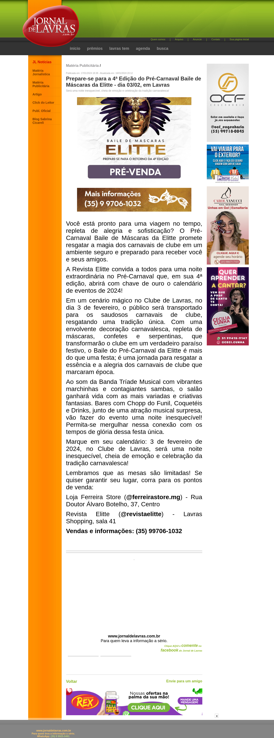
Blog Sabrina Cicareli (42, 120)
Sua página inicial (239, 39)
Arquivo (179, 39)
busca (162, 48)
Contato (215, 39)
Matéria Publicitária (41, 84)
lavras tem (119, 48)
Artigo (37, 94)
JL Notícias (42, 62)
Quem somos (158, 39)
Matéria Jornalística (41, 72)
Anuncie (197, 39)
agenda (143, 48)
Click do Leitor (43, 102)
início (75, 48)
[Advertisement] (160, 20)
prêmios (95, 48)
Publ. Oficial (42, 111)
